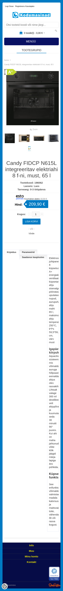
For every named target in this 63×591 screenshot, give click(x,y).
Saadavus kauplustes (33, 257)
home (6, 60)
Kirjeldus (11, 252)
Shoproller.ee (54, 585)
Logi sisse (9, 6)
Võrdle (31, 233)
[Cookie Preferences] (5, 586)
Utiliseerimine (10, 585)
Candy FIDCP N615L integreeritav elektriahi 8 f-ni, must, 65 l (29, 64)
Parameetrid (28, 252)
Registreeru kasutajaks (24, 6)
